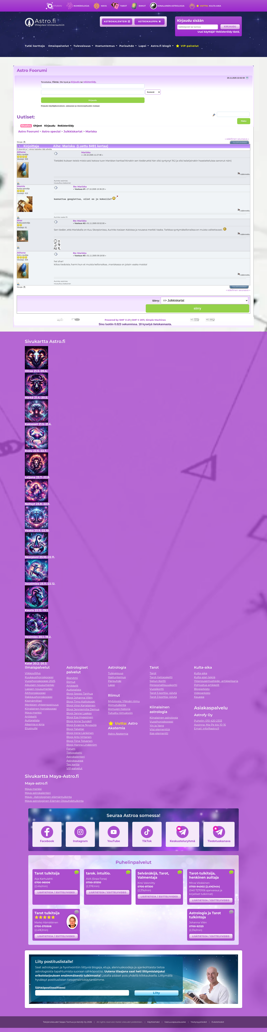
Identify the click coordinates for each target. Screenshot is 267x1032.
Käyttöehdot (153, 1022)
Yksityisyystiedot (199, 1022)
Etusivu (57, 6)
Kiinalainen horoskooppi (41, 708)
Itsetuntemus (105, 45)
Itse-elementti (159, 733)
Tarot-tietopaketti (161, 677)
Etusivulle (31, 728)
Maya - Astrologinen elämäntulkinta (48, 797)
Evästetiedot (218, 1022)
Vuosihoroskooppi (161, 721)
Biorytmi (72, 678)
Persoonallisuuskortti (163, 685)
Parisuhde (126, 45)
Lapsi (142, 45)
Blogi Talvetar (75, 729)
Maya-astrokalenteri (38, 793)
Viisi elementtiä (160, 729)
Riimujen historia (119, 709)
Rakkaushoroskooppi (38, 697)
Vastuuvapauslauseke (175, 1022)
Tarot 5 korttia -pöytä (163, 693)
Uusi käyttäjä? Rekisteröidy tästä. (218, 31)
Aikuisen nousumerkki (39, 685)
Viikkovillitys (33, 673)
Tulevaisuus (82, 45)
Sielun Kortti (158, 681)
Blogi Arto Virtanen (78, 737)
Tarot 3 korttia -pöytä (163, 697)
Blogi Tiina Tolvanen (79, 741)
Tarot (123, 6)
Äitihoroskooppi (35, 693)
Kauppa (199, 697)
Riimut (142, 6)
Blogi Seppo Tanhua (79, 693)
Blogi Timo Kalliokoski (80, 701)
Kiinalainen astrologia (170, 6)
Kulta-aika (208, 6)
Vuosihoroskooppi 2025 (40, 681)
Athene (21, 152)
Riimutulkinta (117, 705)
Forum (70, 748)
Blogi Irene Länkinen (80, 733)
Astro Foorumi (32, 70)
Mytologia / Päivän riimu (124, 701)
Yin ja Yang (157, 725)
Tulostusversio (240, 143)
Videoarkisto (202, 693)
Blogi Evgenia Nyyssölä (81, 725)
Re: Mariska (80, 186)
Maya (104, 6)
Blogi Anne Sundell (79, 721)
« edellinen (231, 138)
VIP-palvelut (187, 45)
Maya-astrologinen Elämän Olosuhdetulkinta (54, 800)
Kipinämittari (33, 700)
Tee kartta (72, 764)
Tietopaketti (74, 752)
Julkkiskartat (72, 131)
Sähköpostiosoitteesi (50, 987)
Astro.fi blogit (161, 45)
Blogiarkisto (202, 689)
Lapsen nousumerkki (38, 689)
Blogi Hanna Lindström (81, 744)
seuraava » (243, 138)
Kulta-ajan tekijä (204, 677)
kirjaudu (75, 82)
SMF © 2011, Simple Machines (149, 319)
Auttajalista (32, 720)
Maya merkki (33, 712)
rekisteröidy (89, 82)
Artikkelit (31, 716)
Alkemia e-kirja (34, 724)
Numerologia (81, 6)
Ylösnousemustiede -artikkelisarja (216, 681)
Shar (19, 220)
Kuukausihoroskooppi (39, 677)
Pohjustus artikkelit (206, 685)
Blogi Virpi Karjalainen (80, 705)
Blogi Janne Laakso (79, 713)
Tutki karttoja (35, 45)
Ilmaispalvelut (58, 45)
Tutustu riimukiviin (120, 713)
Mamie (21, 186)
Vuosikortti (157, 689)
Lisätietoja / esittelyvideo (56, 892)
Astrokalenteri (117, 21)
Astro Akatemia (118, 733)
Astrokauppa (149, 21)
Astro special (51, 131)
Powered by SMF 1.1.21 (117, 319)
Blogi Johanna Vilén (79, 697)
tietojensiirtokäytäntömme (85, 979)
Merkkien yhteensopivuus (42, 704)
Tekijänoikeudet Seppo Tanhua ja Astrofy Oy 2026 (67, 1022)
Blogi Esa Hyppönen (79, 717)
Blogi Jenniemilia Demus (82, 709)
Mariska (91, 131)
